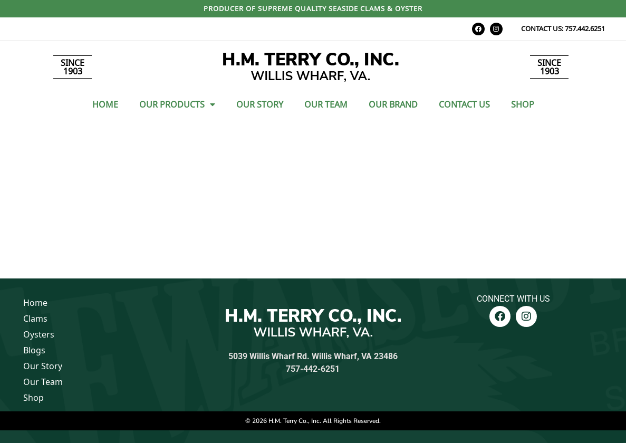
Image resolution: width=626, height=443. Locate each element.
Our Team (326, 104)
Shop (522, 104)
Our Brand (393, 104)
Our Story (259, 104)
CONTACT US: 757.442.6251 (563, 28)
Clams (35, 318)
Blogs (34, 350)
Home (105, 104)
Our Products (177, 104)
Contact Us (464, 104)
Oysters (38, 334)
